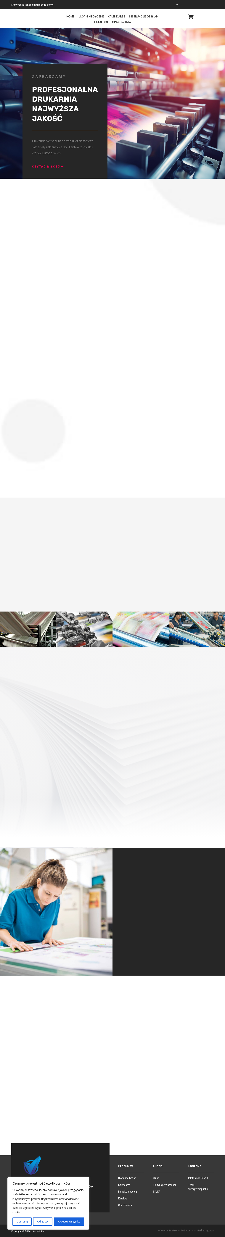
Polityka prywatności (164, 1185)
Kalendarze (116, 16)
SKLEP (156, 1191)
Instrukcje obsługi (143, 16)
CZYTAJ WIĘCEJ (55, 166)
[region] (48, 1203)
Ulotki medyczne (91, 16)
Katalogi (101, 22)
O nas (156, 1178)
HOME (70, 16)
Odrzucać (43, 1221)
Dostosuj (22, 1221)
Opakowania (121, 22)
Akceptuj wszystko (69, 1221)
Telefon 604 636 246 (198, 1178)
